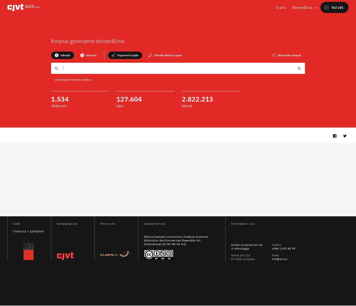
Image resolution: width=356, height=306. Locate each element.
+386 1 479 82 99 (283, 248)
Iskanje (62, 55)
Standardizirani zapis (165, 55)
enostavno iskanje (79, 79)
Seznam (88, 55)
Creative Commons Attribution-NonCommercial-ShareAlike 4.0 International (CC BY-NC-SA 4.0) (176, 240)
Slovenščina (305, 7)
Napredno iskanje (286, 55)
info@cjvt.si (279, 259)
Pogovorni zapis (125, 55)
